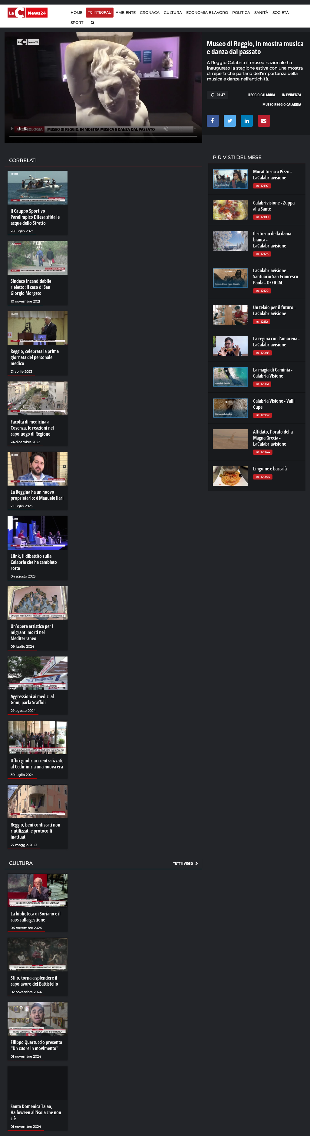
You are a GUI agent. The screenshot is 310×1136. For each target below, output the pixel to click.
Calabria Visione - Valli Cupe (274, 404)
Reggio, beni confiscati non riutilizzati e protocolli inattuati (35, 830)
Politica (241, 12)
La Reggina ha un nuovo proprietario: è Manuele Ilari (37, 495)
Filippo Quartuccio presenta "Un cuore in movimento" (36, 1045)
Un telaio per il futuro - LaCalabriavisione (274, 310)
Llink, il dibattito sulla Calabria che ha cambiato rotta (34, 562)
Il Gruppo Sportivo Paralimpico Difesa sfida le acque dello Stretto (35, 217)
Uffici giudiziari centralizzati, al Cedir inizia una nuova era (37, 763)
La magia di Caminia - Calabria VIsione (272, 372)
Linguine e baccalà (270, 468)
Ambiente (126, 12)
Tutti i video (186, 863)
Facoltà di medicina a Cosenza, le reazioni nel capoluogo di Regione (32, 427)
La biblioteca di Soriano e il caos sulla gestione (36, 916)
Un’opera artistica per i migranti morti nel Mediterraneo (32, 632)
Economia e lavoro (207, 12)
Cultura (173, 12)
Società (280, 12)
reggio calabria (261, 94)
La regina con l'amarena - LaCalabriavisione (276, 341)
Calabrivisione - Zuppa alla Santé (274, 205)
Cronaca (150, 12)
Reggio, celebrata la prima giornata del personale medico (35, 357)
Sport (77, 22)
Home (76, 12)
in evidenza (291, 94)
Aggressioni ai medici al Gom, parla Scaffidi (32, 699)
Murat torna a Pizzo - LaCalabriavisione (272, 174)
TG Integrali (99, 12)
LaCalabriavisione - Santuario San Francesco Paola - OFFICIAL (275, 276)
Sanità (261, 12)
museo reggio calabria (281, 104)
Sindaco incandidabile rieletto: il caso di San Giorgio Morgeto (31, 287)
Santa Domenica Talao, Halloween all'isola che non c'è (36, 1112)
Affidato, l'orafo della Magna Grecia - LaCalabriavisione (273, 437)
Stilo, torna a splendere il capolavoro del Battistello (34, 980)
